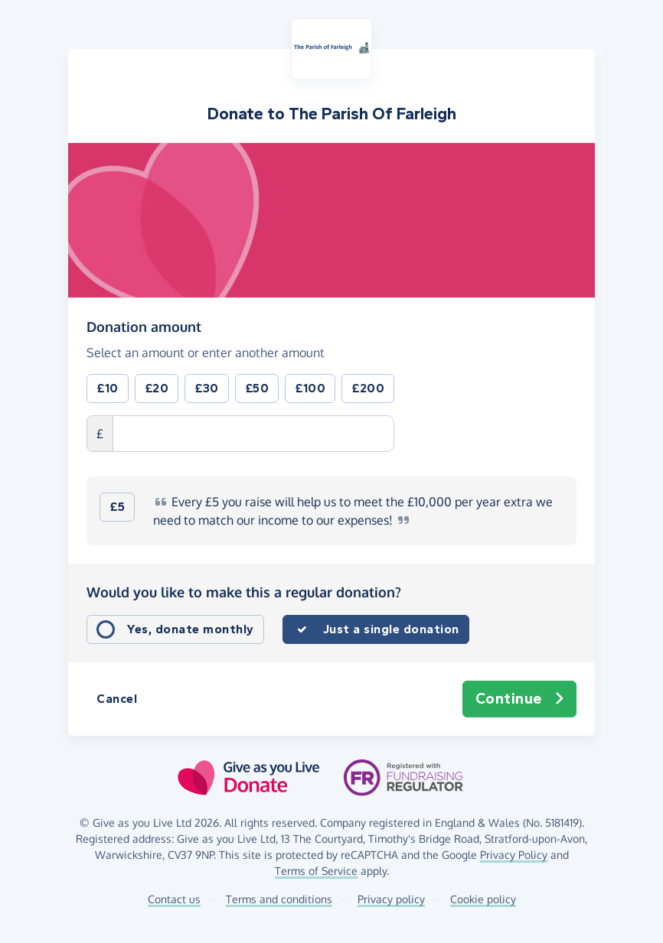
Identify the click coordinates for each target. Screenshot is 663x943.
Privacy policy (391, 899)
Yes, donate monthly (190, 629)
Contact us (174, 899)
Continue (519, 699)
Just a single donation (391, 629)
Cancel (116, 698)
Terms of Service (316, 870)
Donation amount (144, 326)
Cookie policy (483, 899)
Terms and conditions (279, 899)
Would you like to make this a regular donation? (244, 592)
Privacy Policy (513, 854)
